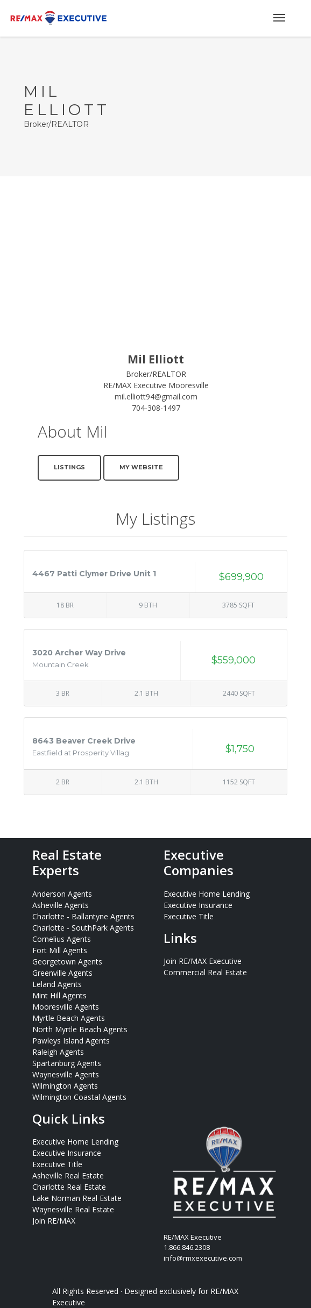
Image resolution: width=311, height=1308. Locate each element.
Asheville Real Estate (68, 1175)
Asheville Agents (60, 905)
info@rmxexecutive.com (203, 1258)
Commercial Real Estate (205, 972)
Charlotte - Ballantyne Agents (83, 916)
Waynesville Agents (65, 1074)
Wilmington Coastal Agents (79, 1097)
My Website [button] (141, 467)
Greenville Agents (62, 973)
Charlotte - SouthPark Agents (83, 928)
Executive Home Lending (207, 894)
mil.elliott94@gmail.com (156, 396)
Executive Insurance (198, 905)
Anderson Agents (62, 894)
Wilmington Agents (65, 1086)
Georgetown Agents (67, 961)
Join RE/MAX (53, 1221)
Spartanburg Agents (66, 1063)
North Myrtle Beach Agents (80, 1029)
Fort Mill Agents (59, 950)
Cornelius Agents (61, 939)
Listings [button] (69, 467)
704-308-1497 (156, 408)
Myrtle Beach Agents (68, 1018)
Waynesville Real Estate (73, 1209)
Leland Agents (57, 984)
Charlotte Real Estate (69, 1187)
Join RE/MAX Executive (203, 961)
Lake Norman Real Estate (77, 1198)
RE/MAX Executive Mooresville (156, 385)
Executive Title (189, 916)
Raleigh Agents (58, 1052)
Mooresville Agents (65, 1007)
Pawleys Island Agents (71, 1040)
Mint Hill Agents (59, 995)
